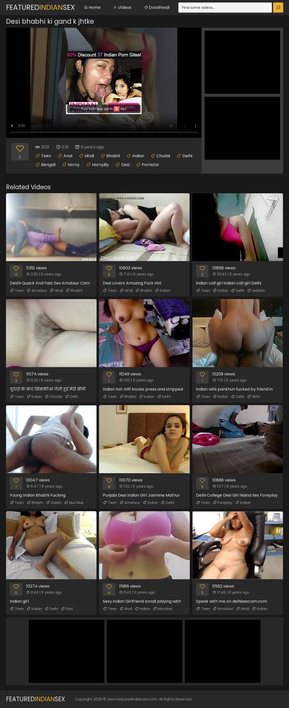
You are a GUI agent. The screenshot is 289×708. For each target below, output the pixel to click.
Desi (125, 165)
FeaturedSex (40, 7)
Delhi (187, 156)
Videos (122, 7)
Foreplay (223, 502)
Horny (74, 165)
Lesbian (256, 290)
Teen (46, 156)
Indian (138, 156)
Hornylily (100, 165)
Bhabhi (113, 156)
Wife (253, 396)
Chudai (163, 156)
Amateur (36, 290)
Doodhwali (157, 7)
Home (92, 7)
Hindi (89, 156)
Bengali (48, 165)
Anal (67, 156)
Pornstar (150, 165)
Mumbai (73, 502)
